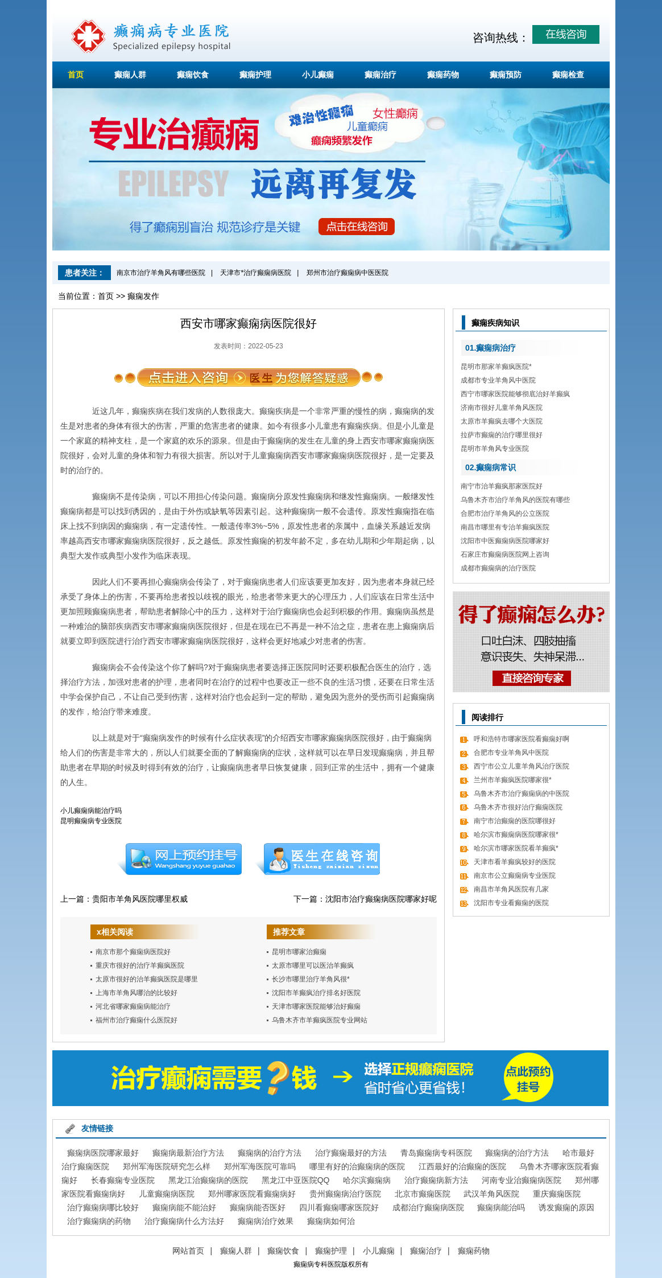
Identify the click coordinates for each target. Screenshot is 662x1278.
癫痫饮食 (193, 74)
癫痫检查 (568, 74)
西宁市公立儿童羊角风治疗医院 (521, 766)
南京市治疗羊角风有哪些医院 (161, 273)
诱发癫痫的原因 (566, 1207)
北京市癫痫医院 (422, 1193)
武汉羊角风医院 (491, 1193)
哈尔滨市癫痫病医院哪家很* (516, 835)
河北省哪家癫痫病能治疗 (133, 1006)
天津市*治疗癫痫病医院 (255, 273)
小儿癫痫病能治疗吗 (91, 811)
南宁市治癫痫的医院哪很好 (515, 821)
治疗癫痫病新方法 (436, 1180)
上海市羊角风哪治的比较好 (136, 993)
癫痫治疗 (380, 74)
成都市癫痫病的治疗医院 (498, 568)
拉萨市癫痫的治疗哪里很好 (502, 435)
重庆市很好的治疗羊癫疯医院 (140, 965)
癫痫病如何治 (331, 1221)
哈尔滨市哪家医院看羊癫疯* (516, 848)
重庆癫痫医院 (557, 1193)
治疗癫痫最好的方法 (351, 1152)
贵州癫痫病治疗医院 (345, 1193)
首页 (76, 74)
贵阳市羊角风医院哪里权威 (140, 898)
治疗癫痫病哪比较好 (103, 1207)
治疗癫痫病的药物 (99, 1221)
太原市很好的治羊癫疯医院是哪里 (147, 979)
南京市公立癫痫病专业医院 (515, 876)
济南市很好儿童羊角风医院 (502, 408)
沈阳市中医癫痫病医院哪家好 (505, 541)
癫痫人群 (130, 74)
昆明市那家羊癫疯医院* (496, 367)
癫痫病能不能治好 (184, 1207)
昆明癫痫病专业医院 (91, 821)
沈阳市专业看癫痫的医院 (511, 903)
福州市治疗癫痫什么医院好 (136, 1020)
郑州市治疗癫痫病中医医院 (347, 273)
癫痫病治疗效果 (265, 1221)
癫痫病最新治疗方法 (188, 1152)
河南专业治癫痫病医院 (521, 1180)
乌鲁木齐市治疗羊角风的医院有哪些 (515, 500)
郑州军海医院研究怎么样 (166, 1166)
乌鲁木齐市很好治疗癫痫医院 (518, 807)
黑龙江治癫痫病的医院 (208, 1180)
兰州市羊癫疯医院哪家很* (513, 780)
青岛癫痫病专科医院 (436, 1152)
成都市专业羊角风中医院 (498, 380)
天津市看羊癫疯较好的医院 (515, 862)
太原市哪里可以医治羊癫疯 (313, 965)
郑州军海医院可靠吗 (260, 1166)
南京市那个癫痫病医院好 (133, 952)
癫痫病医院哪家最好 (103, 1152)
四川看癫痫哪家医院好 (339, 1207)
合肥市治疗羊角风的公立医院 (505, 513)
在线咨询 (318, 859)
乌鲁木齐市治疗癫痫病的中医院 (521, 794)
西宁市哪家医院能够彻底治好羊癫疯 (515, 394)
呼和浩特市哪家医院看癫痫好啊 (521, 739)
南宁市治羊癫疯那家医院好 (502, 486)
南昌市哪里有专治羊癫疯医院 (505, 527)
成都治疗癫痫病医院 (428, 1207)
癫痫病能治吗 (501, 1207)
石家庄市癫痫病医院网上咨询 (505, 554)
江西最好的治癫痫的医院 (462, 1166)
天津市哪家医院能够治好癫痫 (316, 1006)
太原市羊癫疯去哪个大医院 (502, 421)
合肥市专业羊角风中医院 (511, 753)
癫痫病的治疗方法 (269, 1152)
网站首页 (188, 1250)
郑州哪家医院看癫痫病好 (252, 1193)
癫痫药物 (443, 74)
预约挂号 (179, 859)
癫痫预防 (506, 74)
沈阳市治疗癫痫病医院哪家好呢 (381, 898)
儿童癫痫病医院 (167, 1193)
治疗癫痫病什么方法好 (184, 1221)
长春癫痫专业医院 (123, 1180)
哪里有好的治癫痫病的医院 (357, 1166)
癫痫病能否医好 (258, 1207)
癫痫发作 (143, 296)
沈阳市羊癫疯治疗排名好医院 (316, 993)
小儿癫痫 (318, 74)
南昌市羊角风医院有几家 (511, 889)
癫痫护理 (255, 74)
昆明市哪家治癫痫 (299, 952)
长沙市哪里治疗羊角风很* (311, 979)
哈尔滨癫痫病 (367, 1180)
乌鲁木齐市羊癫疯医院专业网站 (319, 1020)
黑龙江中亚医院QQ (296, 1180)
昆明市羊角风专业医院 (495, 449)
